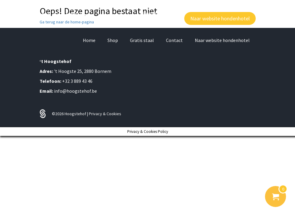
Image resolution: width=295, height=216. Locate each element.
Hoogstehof (76, 113)
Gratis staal (142, 40)
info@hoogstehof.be (75, 91)
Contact (174, 40)
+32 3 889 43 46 (77, 81)
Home (89, 40)
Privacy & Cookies (105, 113)
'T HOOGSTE (65, 15)
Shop (112, 40)
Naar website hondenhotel (222, 40)
